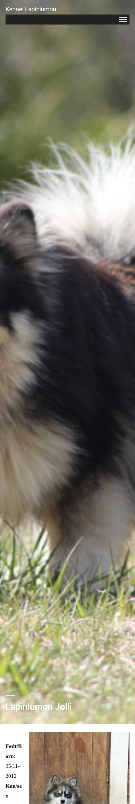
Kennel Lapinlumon (31, 9)
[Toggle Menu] (123, 19)
